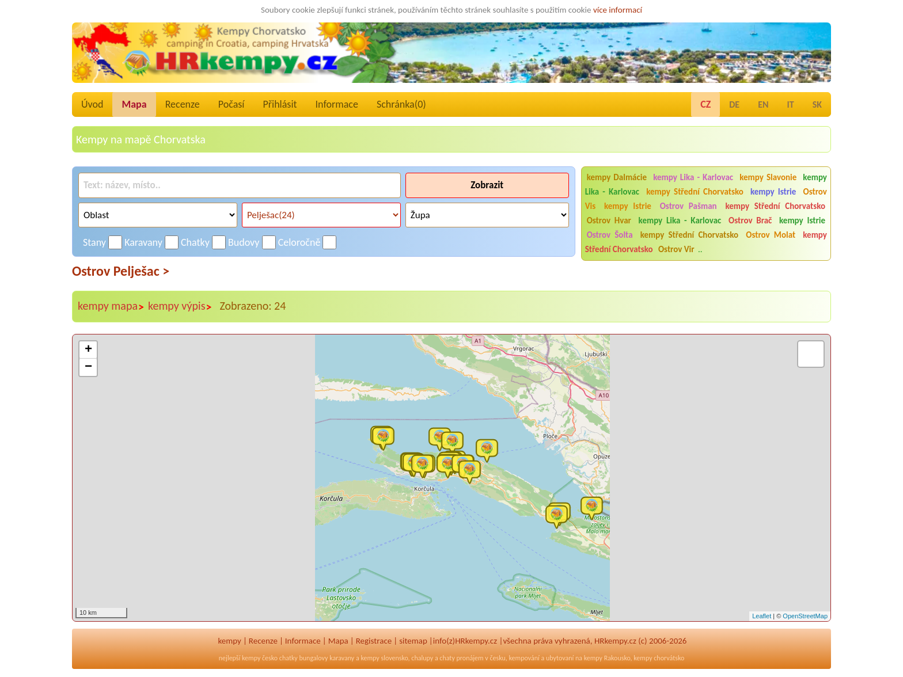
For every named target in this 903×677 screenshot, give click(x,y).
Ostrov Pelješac (120, 271)
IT (790, 104)
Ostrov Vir (676, 249)
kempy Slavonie (767, 177)
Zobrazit (487, 185)
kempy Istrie (773, 192)
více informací (617, 10)
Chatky (195, 242)
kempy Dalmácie (617, 177)
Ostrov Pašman (688, 206)
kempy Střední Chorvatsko (694, 192)
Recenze (182, 104)
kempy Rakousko (607, 658)
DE (734, 104)
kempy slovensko (384, 658)
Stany (94, 242)
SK (817, 104)
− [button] (88, 367)
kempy (229, 641)
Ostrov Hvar (609, 220)
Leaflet (761, 616)
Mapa (134, 104)
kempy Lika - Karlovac (693, 177)
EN (763, 104)
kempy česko (260, 658)
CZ (705, 104)
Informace (337, 104)
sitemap (413, 641)
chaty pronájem (461, 658)
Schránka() (401, 104)
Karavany (143, 242)
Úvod (92, 104)
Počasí (231, 104)
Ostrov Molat (770, 235)
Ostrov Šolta (610, 235)
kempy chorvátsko (658, 658)
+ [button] (88, 350)
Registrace (374, 641)
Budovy (244, 242)
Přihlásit (280, 104)
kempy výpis (180, 306)
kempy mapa (111, 306)
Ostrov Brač (750, 220)
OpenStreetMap (805, 616)
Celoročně (299, 242)
